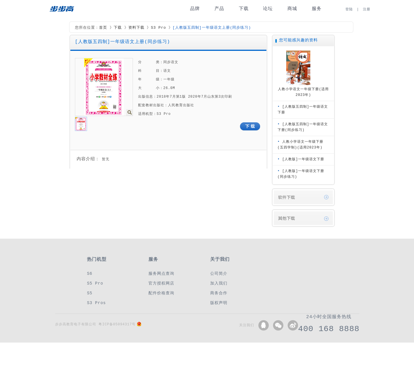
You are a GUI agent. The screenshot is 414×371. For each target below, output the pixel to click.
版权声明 (218, 303)
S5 (89, 293)
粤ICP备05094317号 (117, 324)
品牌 (195, 8)
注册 (366, 9)
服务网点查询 (161, 273)
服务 (317, 8)
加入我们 (218, 283)
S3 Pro (158, 27)
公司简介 (218, 273)
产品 (219, 8)
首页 (103, 27)
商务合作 (218, 293)
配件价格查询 (161, 293)
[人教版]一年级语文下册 (303, 159)
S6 (89, 273)
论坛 (268, 8)
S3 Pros (96, 303)
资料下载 (136, 27)
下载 (244, 8)
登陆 (349, 9)
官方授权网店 (161, 283)
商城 (292, 8)
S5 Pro (95, 283)
